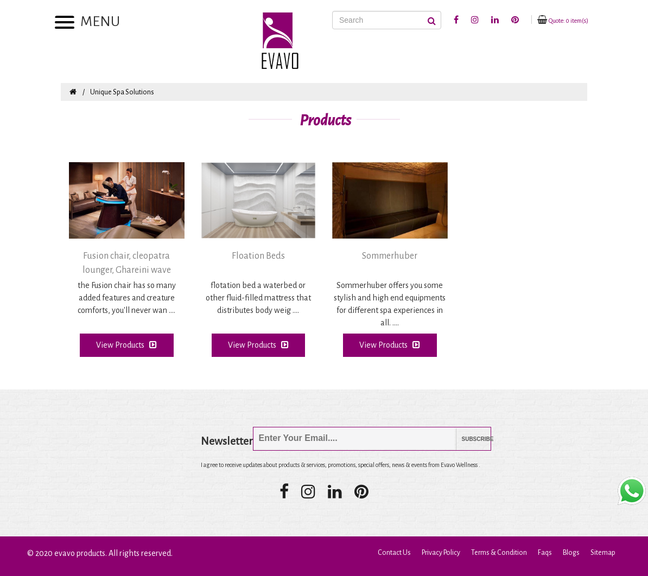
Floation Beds (258, 256)
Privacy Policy (441, 552)
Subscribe (470, 439)
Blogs (571, 552)
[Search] (386, 20)
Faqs (545, 552)
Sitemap (602, 552)
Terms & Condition (499, 552)
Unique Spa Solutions (122, 92)
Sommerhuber (389, 256)
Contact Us (394, 552)
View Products (126, 344)
